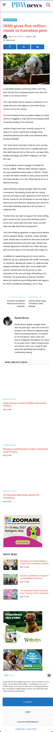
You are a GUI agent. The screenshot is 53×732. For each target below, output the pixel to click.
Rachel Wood (17, 36)
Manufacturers (10, 20)
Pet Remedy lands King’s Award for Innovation (21, 496)
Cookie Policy (20, 729)
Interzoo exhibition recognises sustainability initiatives (34, 576)
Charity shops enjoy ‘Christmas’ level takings (37, 303)
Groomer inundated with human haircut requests (16, 303)
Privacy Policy (31, 729)
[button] (49, 675)
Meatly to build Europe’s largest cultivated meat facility (25, 450)
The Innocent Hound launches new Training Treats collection (34, 591)
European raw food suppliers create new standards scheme (34, 562)
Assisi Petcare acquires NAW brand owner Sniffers (25, 404)
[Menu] (4, 4)
